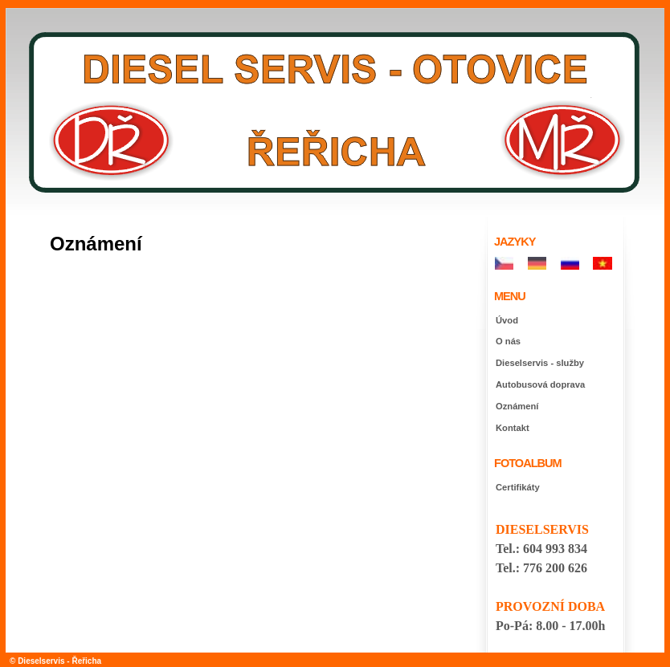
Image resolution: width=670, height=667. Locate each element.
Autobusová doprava (540, 384)
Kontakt (512, 428)
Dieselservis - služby (540, 363)
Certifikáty (518, 487)
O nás (508, 341)
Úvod (507, 320)
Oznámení (517, 406)
